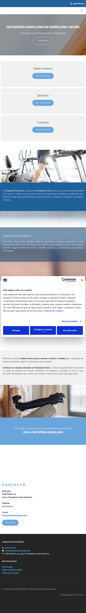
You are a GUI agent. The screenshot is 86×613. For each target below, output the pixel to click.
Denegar (16, 330)
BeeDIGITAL (79, 595)
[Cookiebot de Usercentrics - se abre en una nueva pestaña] (64, 280)
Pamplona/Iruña (44, 191)
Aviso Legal (7, 567)
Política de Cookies (10, 573)
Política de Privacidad (12, 570)
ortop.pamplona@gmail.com (14, 515)
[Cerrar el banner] (82, 280)
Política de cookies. (54, 310)
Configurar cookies (43, 330)
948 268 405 (78, 3)
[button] (43, 40)
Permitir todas (70, 330)
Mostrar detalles (70, 321)
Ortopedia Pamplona (15, 191)
